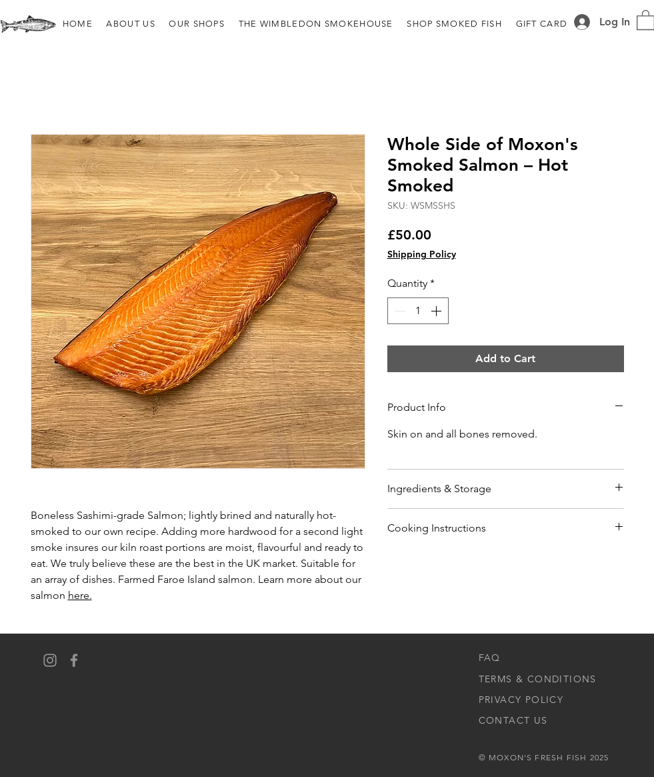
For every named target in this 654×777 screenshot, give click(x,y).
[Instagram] (50, 660)
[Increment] (437, 310)
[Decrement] (398, 310)
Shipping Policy (421, 254)
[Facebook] (74, 660)
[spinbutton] (418, 310)
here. (80, 595)
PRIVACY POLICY (521, 700)
